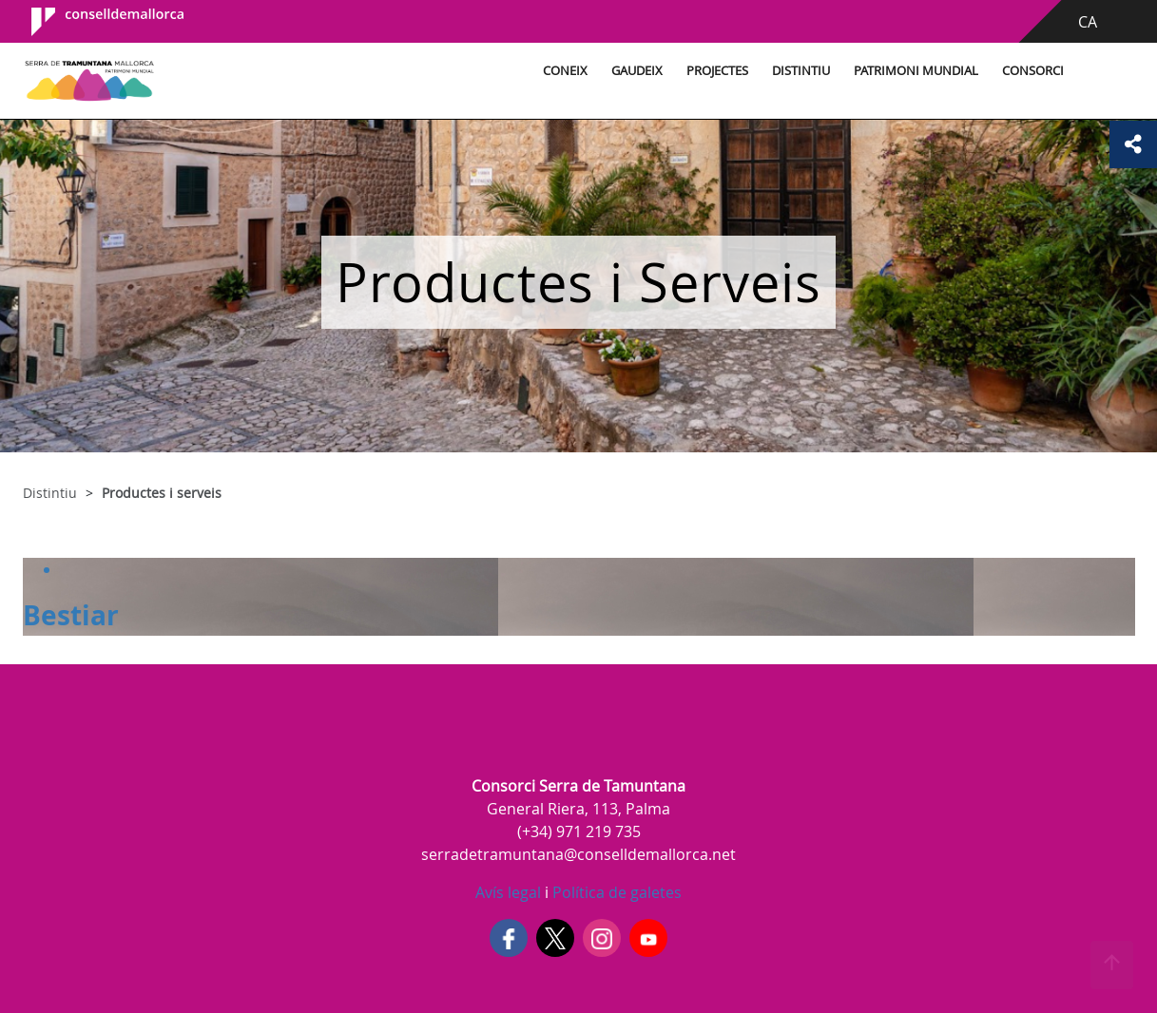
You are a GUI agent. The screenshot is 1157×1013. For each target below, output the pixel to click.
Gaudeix (637, 71)
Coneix (565, 71)
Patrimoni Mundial (916, 71)
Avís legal (508, 892)
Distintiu (801, 71)
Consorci (1033, 71)
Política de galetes (615, 892)
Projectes (717, 71)
